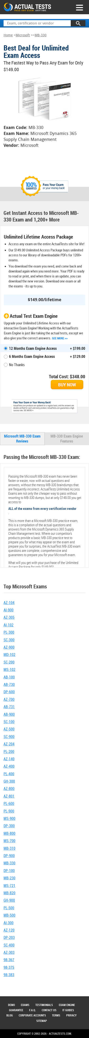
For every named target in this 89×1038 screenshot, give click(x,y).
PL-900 (9, 811)
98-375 (9, 967)
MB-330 (41, 35)
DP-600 (9, 691)
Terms (56, 1015)
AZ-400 (9, 766)
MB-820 (9, 892)
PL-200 (9, 751)
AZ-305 (9, 617)
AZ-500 (9, 729)
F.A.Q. (32, 1010)
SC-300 (9, 639)
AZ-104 (9, 602)
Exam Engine (67, 1005)
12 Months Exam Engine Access (33, 348)
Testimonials (44, 1005)
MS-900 (9, 818)
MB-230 (9, 878)
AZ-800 (9, 788)
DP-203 (9, 937)
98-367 (9, 959)
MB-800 (9, 833)
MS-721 (9, 885)
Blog (9, 1015)
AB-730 (9, 684)
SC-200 (9, 662)
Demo (11, 1005)
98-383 (9, 974)
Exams (25, 1005)
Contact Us (49, 1010)
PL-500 (9, 907)
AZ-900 (9, 647)
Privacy (71, 1015)
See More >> (60, 338)
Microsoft (23, 35)
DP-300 (9, 825)
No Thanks (17, 364)
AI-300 (9, 922)
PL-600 (9, 803)
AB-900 (9, 714)
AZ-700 (9, 699)
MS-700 (9, 840)
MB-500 (9, 915)
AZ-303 (9, 952)
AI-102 (9, 624)
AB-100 (9, 677)
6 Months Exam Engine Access (32, 356)
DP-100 (9, 870)
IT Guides (68, 1010)
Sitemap (41, 1021)
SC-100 (9, 721)
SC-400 (9, 945)
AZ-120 (9, 930)
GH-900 (9, 900)
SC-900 (9, 736)
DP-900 (9, 855)
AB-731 (9, 706)
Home (8, 35)
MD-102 (9, 654)
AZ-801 (9, 796)
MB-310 (9, 848)
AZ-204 (9, 744)
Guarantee (16, 1010)
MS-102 (9, 669)
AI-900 (9, 610)
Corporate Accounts (32, 1015)
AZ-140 (9, 758)
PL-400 (9, 773)
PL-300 (9, 632)
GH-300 (9, 781)
